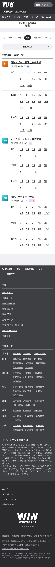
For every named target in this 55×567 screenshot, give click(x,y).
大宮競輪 (29, 363)
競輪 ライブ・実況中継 (12, 325)
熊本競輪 (40, 430)
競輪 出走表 (7, 309)
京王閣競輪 (18, 367)
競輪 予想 (6, 314)
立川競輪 (29, 367)
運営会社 (5, 536)
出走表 (17, 17)
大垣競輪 (40, 387)
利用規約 (15, 536)
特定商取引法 (26, 536)
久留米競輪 (28, 425)
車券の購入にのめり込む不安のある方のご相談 (20, 545)
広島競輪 (27, 410)
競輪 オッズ (7, 320)
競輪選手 (6, 336)
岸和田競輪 (30, 405)
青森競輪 (27, 353)
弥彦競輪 (17, 359)
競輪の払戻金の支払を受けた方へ (15, 549)
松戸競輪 (17, 373)
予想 (26, 17)
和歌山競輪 (18, 405)
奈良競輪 (27, 401)
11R (22, 85)
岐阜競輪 (29, 387)
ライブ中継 (46, 17)
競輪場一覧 (7, 298)
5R (45, 72)
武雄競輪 (40, 425)
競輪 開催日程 (8, 303)
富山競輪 (27, 391)
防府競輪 (38, 410)
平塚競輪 (17, 377)
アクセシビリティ (9, 499)
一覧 (29, 85)
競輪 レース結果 (9, 330)
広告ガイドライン (9, 504)
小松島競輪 (28, 416)
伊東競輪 (40, 377)
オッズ (34, 17)
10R (46, 79)
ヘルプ (5, 489)
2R (27, 72)
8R (33, 79)
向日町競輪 (39, 401)
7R (27, 79)
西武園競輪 (41, 363)
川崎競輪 (38, 373)
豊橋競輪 (17, 391)
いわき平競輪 (40, 353)
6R (21, 79)
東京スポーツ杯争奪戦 (22, 197)
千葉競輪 (27, 373)
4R (39, 72)
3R (33, 72)
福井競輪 (17, 401)
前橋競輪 (27, 359)
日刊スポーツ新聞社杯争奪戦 (26, 62)
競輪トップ (7, 292)
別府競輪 (29, 430)
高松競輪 (17, 416)
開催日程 (6, 17)
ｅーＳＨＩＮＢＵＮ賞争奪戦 (26, 139)
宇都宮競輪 (18, 363)
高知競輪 (40, 416)
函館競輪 (17, 353)
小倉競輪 (17, 425)
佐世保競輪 (18, 430)
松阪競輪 (38, 391)
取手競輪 (38, 359)
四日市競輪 (18, 395)
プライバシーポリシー (43, 536)
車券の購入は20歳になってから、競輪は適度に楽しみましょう (27, 541)
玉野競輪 (17, 410)
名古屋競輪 (18, 387)
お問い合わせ (7, 494)
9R (39, 79)
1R (21, 72)
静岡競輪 (17, 381)
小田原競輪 (28, 377)
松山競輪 (17, 420)
